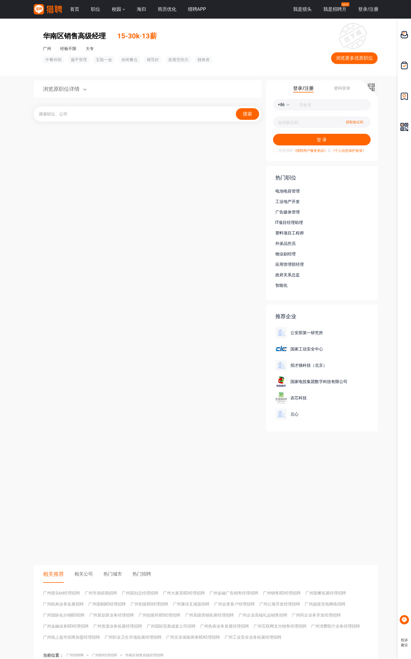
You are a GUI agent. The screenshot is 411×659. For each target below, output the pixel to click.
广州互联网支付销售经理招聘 (280, 626)
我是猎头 (302, 9)
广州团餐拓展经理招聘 (325, 593)
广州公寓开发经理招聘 (279, 604)
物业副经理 (285, 254)
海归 (141, 9)
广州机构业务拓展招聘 (63, 604)
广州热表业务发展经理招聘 (224, 626)
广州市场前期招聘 (101, 593)
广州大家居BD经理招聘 (184, 593)
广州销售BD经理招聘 (282, 593)
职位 (95, 9)
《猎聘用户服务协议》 (310, 151)
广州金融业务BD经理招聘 (66, 626)
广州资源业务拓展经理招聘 (117, 626)
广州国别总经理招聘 (140, 593)
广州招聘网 (75, 655)
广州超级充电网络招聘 (325, 604)
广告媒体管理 (287, 212)
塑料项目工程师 (289, 233)
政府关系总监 (287, 274)
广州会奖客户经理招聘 (234, 604)
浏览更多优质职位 (354, 58)
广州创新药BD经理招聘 (159, 615)
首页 (74, 9)
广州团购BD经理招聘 (107, 604)
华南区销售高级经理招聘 (144, 655)
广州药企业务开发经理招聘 (316, 615)
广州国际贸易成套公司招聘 (171, 626)
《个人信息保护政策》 (348, 151)
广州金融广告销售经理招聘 (233, 593)
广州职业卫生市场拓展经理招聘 (133, 637)
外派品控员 (285, 243)
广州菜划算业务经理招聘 (111, 615)
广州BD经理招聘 (104, 655)
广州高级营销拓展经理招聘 (209, 615)
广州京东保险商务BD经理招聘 (193, 637)
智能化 (281, 285)
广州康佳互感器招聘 (191, 604)
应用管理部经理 (289, 264)
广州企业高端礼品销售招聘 (262, 615)
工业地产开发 (287, 201)
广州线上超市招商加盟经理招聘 (71, 637)
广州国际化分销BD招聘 (64, 615)
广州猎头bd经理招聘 (61, 593)
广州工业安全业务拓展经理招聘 (253, 637)
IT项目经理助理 (289, 222)
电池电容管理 (287, 191)
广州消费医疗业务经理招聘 (335, 626)
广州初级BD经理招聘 (149, 604)
